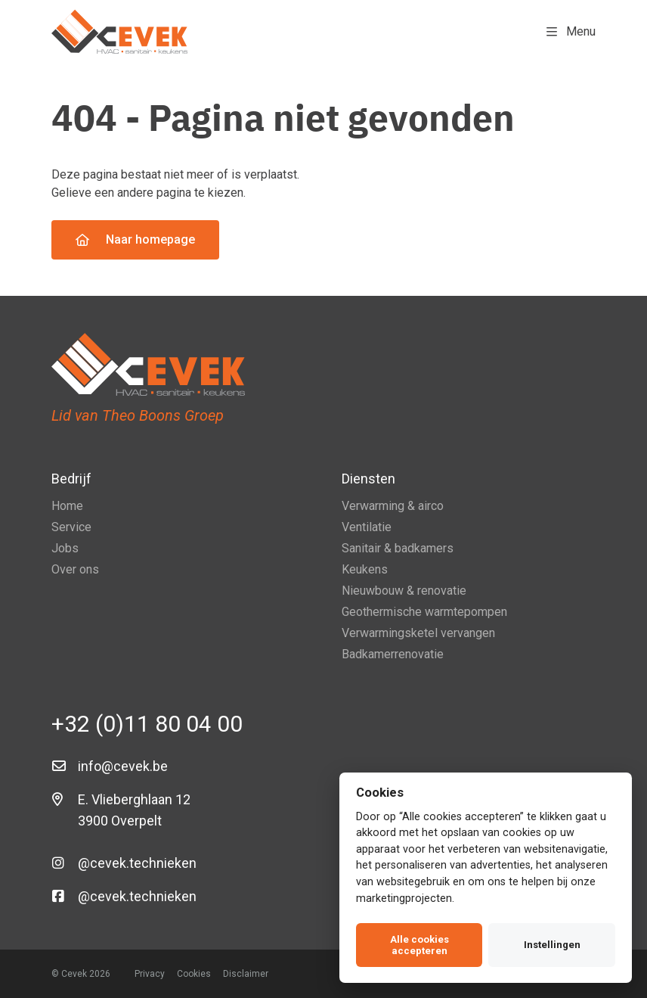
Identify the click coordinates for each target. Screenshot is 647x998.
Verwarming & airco (393, 506)
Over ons (75, 569)
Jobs (65, 548)
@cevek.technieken (137, 863)
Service (71, 527)
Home (67, 506)
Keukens (365, 569)
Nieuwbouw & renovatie (404, 590)
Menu (571, 31)
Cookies (194, 973)
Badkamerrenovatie (393, 654)
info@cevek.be (123, 766)
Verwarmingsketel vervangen (418, 633)
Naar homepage (135, 239)
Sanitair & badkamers (398, 548)
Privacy (150, 973)
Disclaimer (245, 973)
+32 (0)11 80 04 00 (147, 723)
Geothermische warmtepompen (424, 612)
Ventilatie (367, 527)
